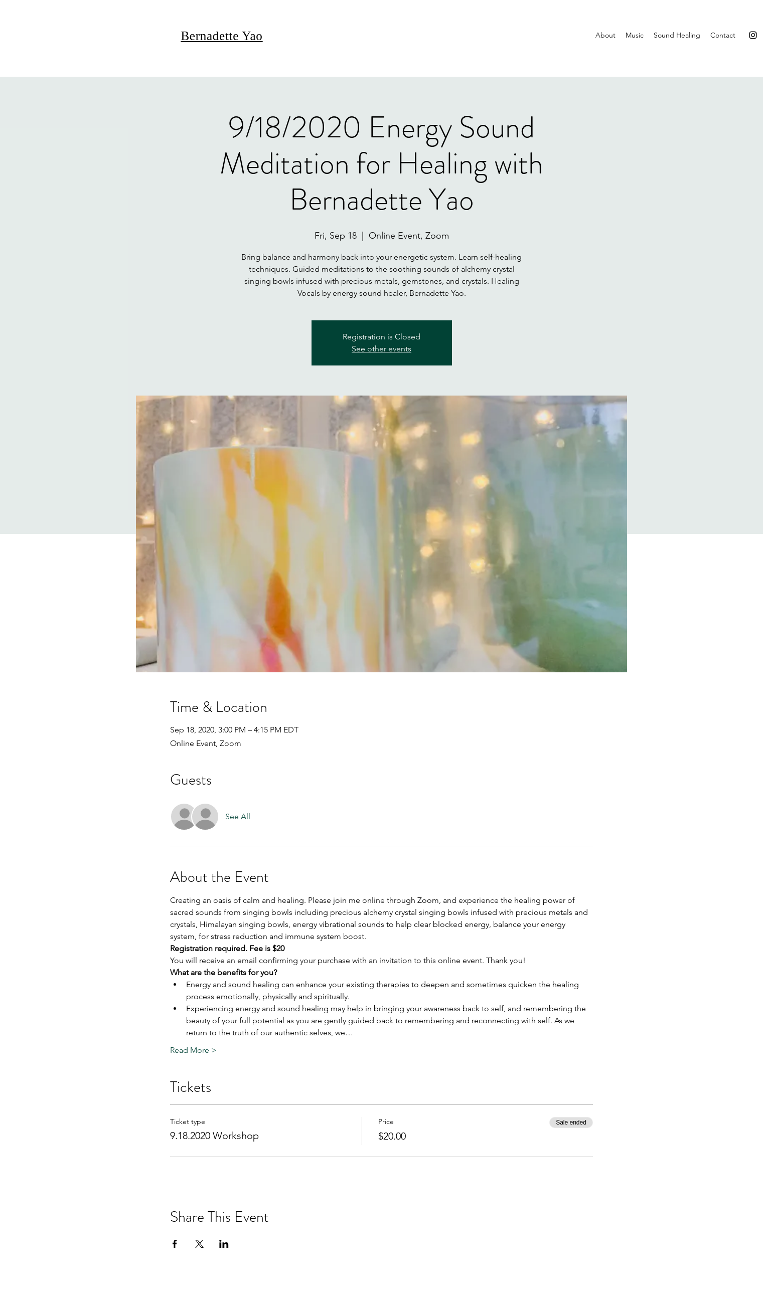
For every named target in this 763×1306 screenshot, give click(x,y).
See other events (381, 348)
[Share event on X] (199, 1244)
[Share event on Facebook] (175, 1244)
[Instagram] (753, 35)
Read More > (193, 1050)
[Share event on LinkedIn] (224, 1244)
